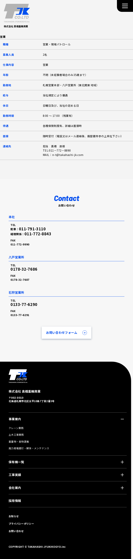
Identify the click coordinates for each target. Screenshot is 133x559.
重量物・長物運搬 (19, 441)
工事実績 (15, 474)
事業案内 (15, 419)
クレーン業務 (16, 428)
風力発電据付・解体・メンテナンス (29, 448)
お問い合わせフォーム (61, 332)
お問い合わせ (16, 531)
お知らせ (14, 516)
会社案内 (15, 487)
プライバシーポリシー (21, 523)
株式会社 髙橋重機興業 (17, 26)
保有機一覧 (16, 462)
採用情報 (15, 500)
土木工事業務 (16, 434)
